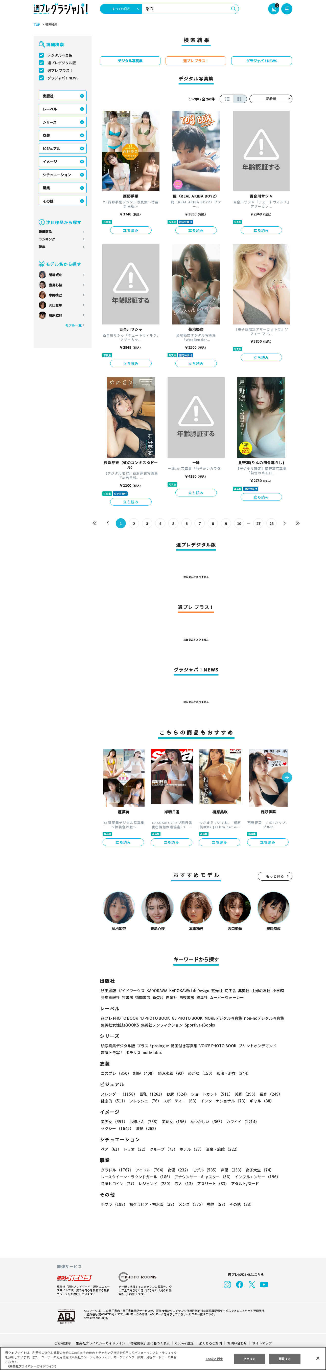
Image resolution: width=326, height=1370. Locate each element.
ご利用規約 (62, 1343)
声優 (230, 1169)
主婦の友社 (260, 990)
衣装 (46, 135)
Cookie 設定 (184, 1343)
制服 (144, 1073)
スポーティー (180, 1100)
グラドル (117, 1169)
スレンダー (119, 1094)
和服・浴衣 (232, 1073)
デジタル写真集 (60, 55)
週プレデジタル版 (62, 62)
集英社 (243, 990)
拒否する (249, 1359)
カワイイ (241, 1121)
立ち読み (131, 230)
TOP (36, 24)
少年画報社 (110, 997)
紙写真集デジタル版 (118, 1045)
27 (258, 523)
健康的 (114, 1100)
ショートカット (210, 1094)
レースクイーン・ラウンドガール (136, 1176)
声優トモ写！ (112, 1052)
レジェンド (155, 1183)
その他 (48, 201)
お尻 (176, 1094)
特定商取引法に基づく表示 (150, 1343)
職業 (46, 187)
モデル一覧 (73, 325)
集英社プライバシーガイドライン (100, 1343)
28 (271, 523)
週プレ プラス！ (60, 70)
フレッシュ (144, 1100)
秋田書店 (108, 990)
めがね (200, 1073)
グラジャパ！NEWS (63, 77)
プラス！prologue (152, 1045)
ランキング (47, 239)
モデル (204, 1169)
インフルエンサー (256, 1176)
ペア (111, 1149)
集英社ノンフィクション (161, 1025)
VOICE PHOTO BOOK (217, 1045)
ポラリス (133, 1052)
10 (239, 523)
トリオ (135, 1149)
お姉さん (144, 1121)
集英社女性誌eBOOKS (119, 1025)
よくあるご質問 (210, 1343)
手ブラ (114, 1204)
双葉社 (202, 997)
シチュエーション (57, 174)
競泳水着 (171, 1073)
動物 (216, 1204)
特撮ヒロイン (118, 1183)
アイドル (150, 1169)
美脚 (244, 1094)
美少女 (114, 1121)
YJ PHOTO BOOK (153, 1018)
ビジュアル (51, 148)
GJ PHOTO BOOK (185, 1018)
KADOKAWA (157, 990)
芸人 (184, 1183)
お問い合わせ (237, 1343)
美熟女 (174, 1121)
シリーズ (50, 122)
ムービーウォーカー (227, 997)
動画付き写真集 (183, 1045)
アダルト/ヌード (244, 1183)
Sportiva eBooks (198, 1025)
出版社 (48, 95)
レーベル (50, 109)
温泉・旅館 (221, 1149)
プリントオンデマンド (255, 1045)
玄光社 (216, 990)
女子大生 (257, 1169)
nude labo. (152, 1052)
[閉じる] (317, 1358)
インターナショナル (223, 1100)
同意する (284, 1359)
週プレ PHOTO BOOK (119, 1018)
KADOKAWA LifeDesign (189, 990)
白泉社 (171, 997)
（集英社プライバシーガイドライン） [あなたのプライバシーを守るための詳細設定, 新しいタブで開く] (32, 1366)
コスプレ (116, 1073)
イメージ (50, 161)
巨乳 (151, 1094)
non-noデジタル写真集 (260, 1018)
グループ (163, 1149)
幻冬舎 (229, 990)
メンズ (191, 1204)
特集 (42, 246)
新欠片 (158, 997)
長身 (268, 1094)
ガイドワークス (131, 990)
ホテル (191, 1149)
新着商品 (45, 231)
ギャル (261, 1100)
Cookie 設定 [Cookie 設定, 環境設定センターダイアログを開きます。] (214, 1359)
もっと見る (275, 876)
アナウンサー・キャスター (203, 1176)
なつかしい (206, 1121)
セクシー (275, 1121)
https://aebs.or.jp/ (95, 1317)
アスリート (212, 1183)
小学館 (277, 990)
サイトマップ (262, 1343)
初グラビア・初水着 (152, 1204)
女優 (178, 1169)
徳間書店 (142, 997)
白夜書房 (186, 997)
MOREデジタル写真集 (220, 1018)
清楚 (112, 1128)
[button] (287, 778)
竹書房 (127, 997)
